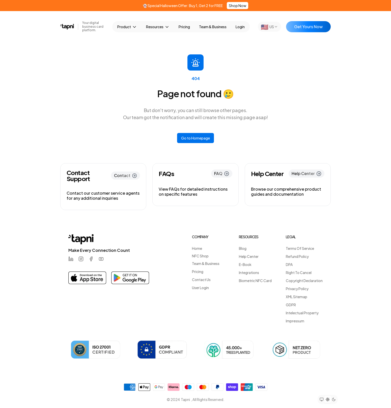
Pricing (184, 26)
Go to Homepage (195, 138)
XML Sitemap (296, 296)
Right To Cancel (299, 272)
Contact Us (201, 279)
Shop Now (237, 5)
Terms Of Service (300, 248)
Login (240, 26)
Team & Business (213, 26)
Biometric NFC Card (255, 280)
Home (197, 248)
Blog (242, 248)
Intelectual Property (302, 313)
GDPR (291, 304)
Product (127, 26)
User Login (200, 287)
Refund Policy (297, 256)
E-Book (245, 264)
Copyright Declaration (304, 280)
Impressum (295, 321)
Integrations (249, 272)
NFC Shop (200, 256)
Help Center (249, 256)
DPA (289, 264)
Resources (158, 26)
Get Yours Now (308, 26)
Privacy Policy (297, 288)
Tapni (185, 399)
